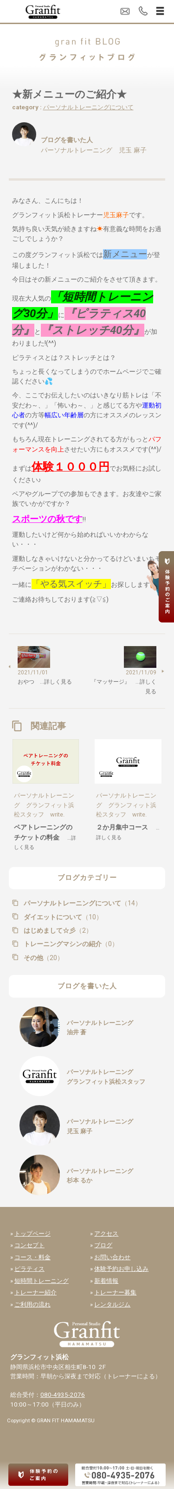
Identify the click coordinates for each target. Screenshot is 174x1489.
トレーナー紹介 (35, 1292)
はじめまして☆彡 (57, 930)
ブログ (103, 1245)
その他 (43, 957)
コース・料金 (32, 1257)
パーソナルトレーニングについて (88, 107)
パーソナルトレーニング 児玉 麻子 (94, 150)
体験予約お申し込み (121, 1268)
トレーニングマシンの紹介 (70, 944)
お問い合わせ (112, 1257)
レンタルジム (112, 1304)
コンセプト (29, 1245)
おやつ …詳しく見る (45, 682)
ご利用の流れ (32, 1304)
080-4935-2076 (62, 1394)
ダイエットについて (62, 917)
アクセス (106, 1233)
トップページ (32, 1233)
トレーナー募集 (115, 1292)
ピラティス (29, 1268)
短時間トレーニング (41, 1280)
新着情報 (106, 1280)
